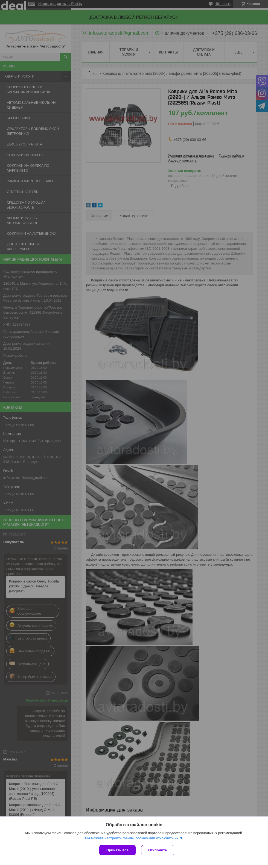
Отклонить (157, 850)
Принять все (117, 850)
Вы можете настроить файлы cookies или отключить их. (132, 838)
